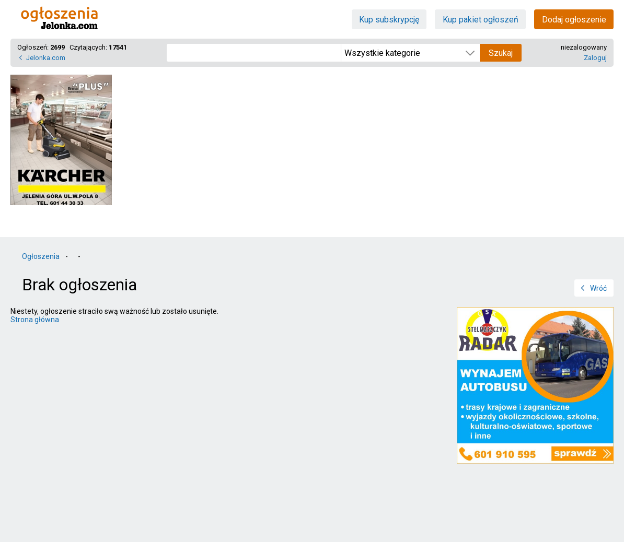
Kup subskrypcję (389, 20)
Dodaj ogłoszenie (574, 20)
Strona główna (34, 319)
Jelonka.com (45, 58)
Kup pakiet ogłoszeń (480, 20)
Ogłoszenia (41, 256)
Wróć (598, 288)
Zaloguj (595, 58)
